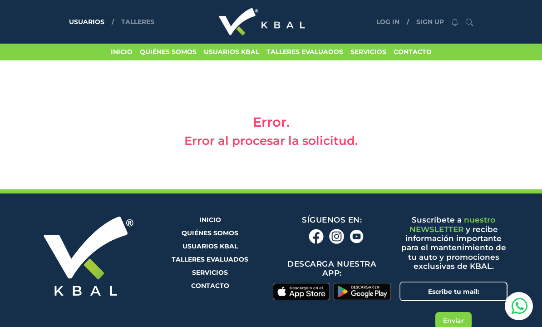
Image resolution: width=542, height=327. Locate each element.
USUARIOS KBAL (231, 52)
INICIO (122, 52)
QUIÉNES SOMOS (168, 52)
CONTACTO (413, 52)
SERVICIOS (368, 52)
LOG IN (387, 22)
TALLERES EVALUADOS (304, 52)
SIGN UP (430, 22)
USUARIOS (88, 21)
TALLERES (137, 22)
